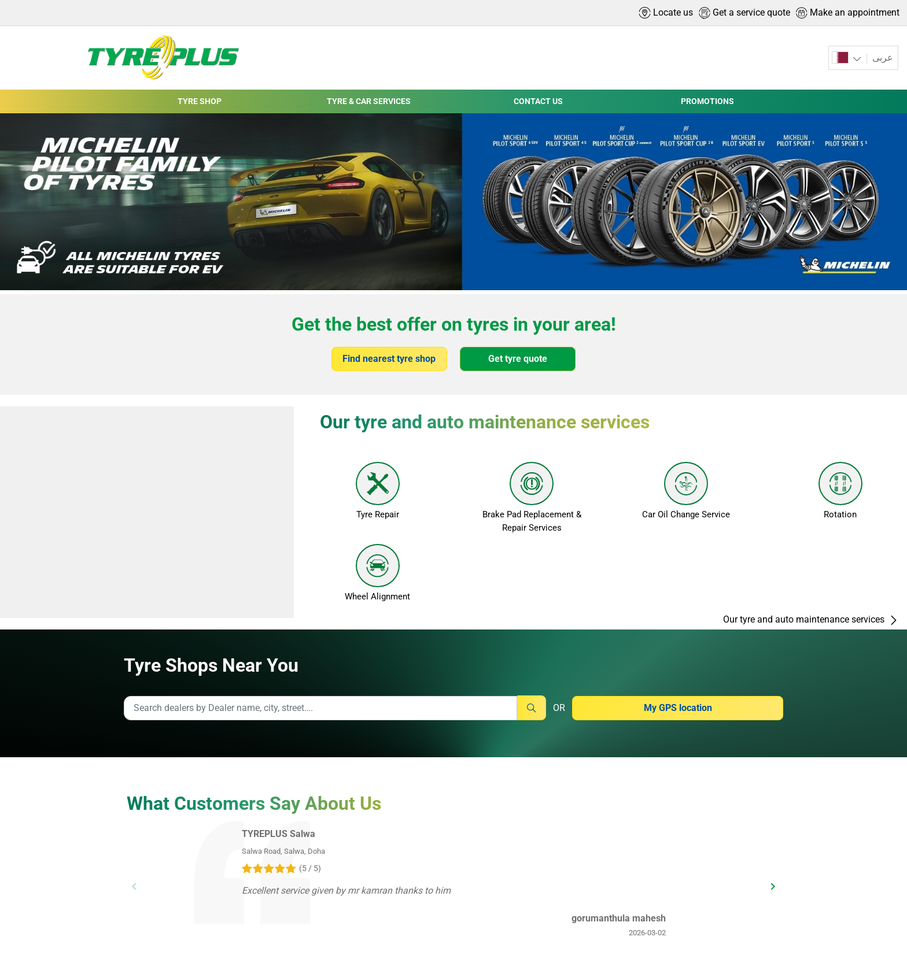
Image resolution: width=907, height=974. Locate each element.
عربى (881, 57)
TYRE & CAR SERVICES (369, 101)
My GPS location (678, 707)
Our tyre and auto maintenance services (810, 584)
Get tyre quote (517, 358)
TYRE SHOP (200, 101)
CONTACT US (538, 101)
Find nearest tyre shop (389, 358)
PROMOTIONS (707, 101)
